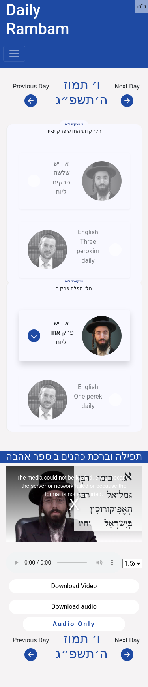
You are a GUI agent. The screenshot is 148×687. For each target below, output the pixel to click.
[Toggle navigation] (14, 54)
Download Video (74, 586)
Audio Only (73, 624)
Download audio (74, 606)
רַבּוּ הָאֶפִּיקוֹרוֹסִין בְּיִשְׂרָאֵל (105, 509)
